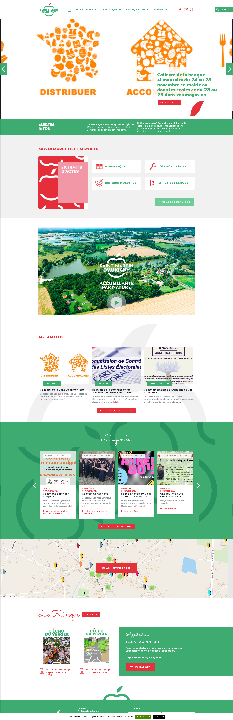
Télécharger (140, 681)
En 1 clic (225, 9)
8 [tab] (128, 115)
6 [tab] (120, 115)
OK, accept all (143, 717)
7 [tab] (124, 115)
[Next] (229, 69)
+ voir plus (91, 629)
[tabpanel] (116, 59)
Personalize (159, 717)
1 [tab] (102, 115)
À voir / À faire (137, 9)
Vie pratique (111, 9)
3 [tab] (109, 115)
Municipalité (86, 9)
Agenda (160, 9)
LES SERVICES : (136, 708)
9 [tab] (131, 115)
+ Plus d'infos (169, 103)
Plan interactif (116, 582)
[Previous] (3, 69)
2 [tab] (105, 115)
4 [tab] (113, 115)
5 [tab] (116, 115)
